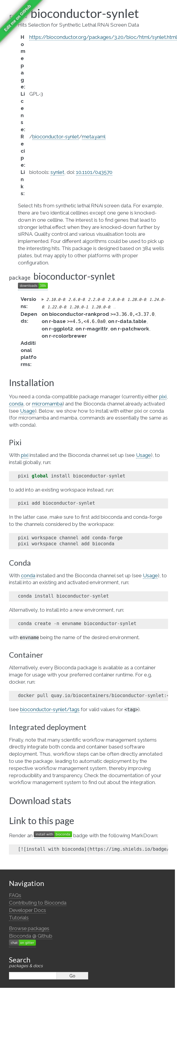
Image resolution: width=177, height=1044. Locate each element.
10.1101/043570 (94, 172)
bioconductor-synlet (55, 137)
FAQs (15, 895)
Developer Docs (27, 910)
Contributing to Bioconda (37, 903)
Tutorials (19, 918)
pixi (163, 396)
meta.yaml (94, 137)
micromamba (47, 404)
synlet (57, 172)
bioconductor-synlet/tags (50, 709)
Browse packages (29, 928)
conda (16, 404)
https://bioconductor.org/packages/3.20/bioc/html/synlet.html (103, 37)
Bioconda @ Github (30, 936)
